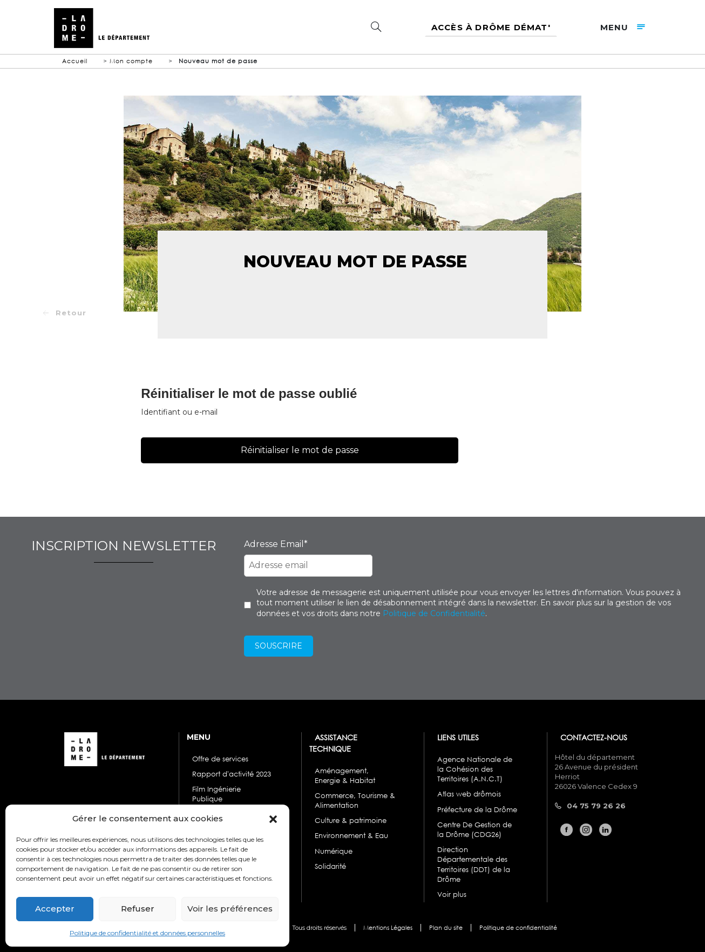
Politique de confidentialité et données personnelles (147, 933)
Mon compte (131, 61)
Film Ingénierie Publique (216, 794)
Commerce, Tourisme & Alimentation (355, 800)
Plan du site (446, 928)
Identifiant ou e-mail (179, 412)
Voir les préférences (230, 908)
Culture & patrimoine (351, 820)
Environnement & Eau (351, 835)
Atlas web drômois (469, 794)
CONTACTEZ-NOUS (593, 737)
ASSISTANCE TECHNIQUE (333, 743)
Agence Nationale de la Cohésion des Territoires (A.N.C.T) (474, 769)
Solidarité (330, 866)
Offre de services (220, 759)
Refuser (137, 908)
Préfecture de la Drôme (477, 809)
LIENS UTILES (458, 737)
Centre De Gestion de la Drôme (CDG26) (474, 829)
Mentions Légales (387, 928)
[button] (273, 818)
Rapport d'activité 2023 (231, 774)
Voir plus (451, 894)
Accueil (74, 61)
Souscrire (278, 646)
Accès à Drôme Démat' (491, 27)
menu (625, 27)
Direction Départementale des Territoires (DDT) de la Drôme (473, 864)
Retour (71, 312)
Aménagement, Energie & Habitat (345, 775)
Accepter (54, 908)
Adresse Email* (276, 544)
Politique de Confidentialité (434, 613)
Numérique (333, 851)
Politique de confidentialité (518, 928)
